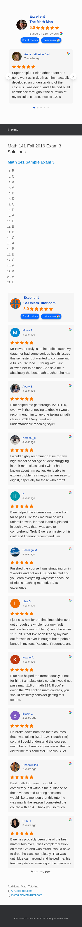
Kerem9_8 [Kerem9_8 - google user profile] (29, 437)
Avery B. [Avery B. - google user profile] (28, 386)
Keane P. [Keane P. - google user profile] (28, 657)
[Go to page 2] (41, 107)
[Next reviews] (73, 76)
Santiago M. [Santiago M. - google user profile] (30, 550)
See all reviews (30, 40)
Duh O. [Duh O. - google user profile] (27, 821)
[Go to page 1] (37, 107)
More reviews (41, 872)
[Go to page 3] (44, 107)
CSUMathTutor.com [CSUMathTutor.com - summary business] (39, 303)
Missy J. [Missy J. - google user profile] (28, 330)
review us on (49, 40)
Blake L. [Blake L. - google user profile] (28, 713)
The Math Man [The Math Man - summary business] (41, 22)
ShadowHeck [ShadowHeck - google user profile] (31, 765)
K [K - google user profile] (23, 494)
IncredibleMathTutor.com (26, 895)
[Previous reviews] (8, 76)
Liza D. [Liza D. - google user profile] (27, 601)
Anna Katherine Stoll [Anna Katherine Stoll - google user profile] (37, 54)
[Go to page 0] (34, 108)
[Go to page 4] (48, 107)
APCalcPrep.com (21, 890)
